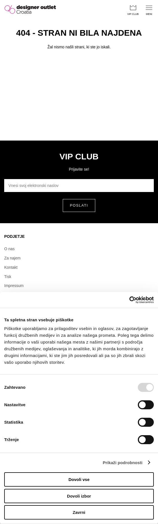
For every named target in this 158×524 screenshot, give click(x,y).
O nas (9, 249)
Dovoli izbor (79, 496)
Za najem (12, 258)
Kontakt (10, 267)
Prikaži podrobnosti (123, 462)
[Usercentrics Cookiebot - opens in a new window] (129, 300)
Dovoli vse (78, 479)
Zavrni (79, 512)
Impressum (14, 285)
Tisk (7, 276)
